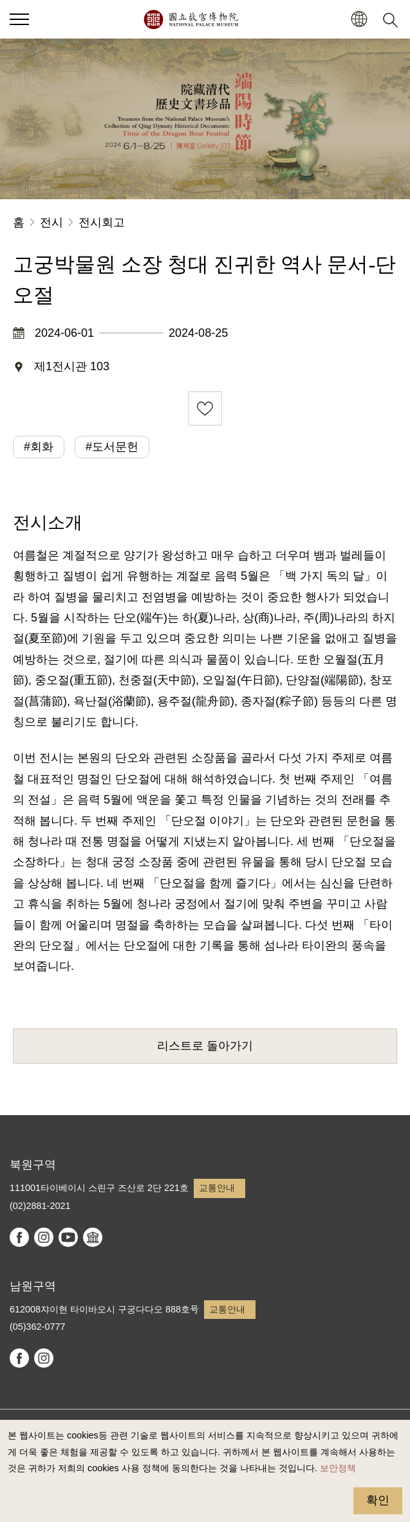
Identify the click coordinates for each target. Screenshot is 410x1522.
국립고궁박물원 (191, 19)
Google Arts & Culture (92, 1237)
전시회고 (102, 222)
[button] (358, 19)
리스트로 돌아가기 (205, 1045)
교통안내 (217, 1188)
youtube (68, 1237)
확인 (377, 1500)
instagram (43, 1237)
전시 (51, 222)
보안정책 (338, 1468)
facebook (19, 1237)
